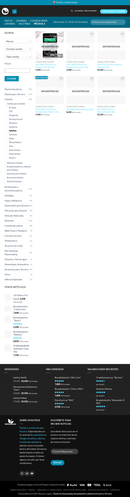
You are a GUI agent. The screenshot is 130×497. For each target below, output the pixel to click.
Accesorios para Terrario (16, 269)
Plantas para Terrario (15, 94)
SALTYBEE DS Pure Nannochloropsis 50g (106, 110)
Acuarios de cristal (14, 245)
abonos (41, 438)
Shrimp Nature (15, 142)
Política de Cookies (98, 490)
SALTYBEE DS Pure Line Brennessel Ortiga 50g (46, 65)
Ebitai (11, 138)
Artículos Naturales (14, 215)
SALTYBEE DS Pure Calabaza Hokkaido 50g (109, 65)
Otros (7, 274)
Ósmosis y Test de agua (16, 259)
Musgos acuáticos (28, 438)
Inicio (9, 20)
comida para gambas (29, 442)
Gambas (21, 20)
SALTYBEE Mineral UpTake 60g (79, 109)
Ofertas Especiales (13, 279)
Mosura (12, 158)
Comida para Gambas (16, 103)
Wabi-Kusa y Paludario (16, 230)
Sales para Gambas (15, 163)
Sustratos (9, 220)
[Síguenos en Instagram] (22, 473)
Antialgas (9, 195)
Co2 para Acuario (13, 235)
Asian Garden (14, 150)
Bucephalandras (38, 434)
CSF (11, 111)
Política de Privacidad (74, 490)
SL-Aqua (12, 107)
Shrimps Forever (16, 119)
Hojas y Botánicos (13, 200)
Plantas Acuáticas (13, 89)
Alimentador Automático (17, 264)
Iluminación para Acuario (17, 205)
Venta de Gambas (14, 181)
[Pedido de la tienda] (107, 22)
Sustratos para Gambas (16, 173)
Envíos (31, 490)
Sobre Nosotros (18, 490)
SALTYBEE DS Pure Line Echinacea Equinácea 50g (77, 65)
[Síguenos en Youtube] (32, 473)
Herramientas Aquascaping (11, 252)
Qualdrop (13, 127)
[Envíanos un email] (27, 473)
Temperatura (11, 240)
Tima (11, 146)
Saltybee (24, 23)
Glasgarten (13, 115)
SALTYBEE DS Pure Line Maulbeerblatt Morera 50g (47, 110)
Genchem (13, 134)
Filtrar (11, 78)
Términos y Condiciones (49, 490)
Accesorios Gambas (15, 177)
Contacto (115, 490)
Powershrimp (14, 154)
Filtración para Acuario (16, 210)
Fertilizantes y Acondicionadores (13, 189)
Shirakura (13, 123)
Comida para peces (14, 225)
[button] (14, 11)
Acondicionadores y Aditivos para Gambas (19, 168)
